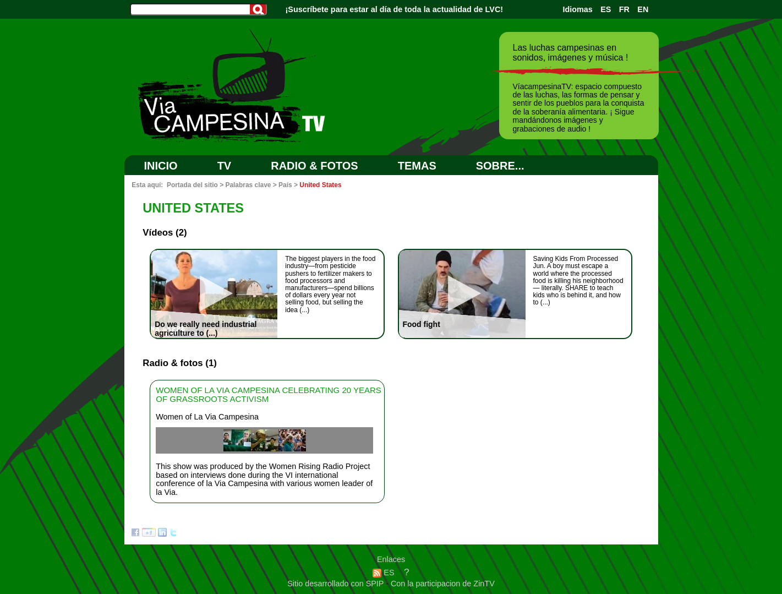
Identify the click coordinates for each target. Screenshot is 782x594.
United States (320, 185)
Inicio (161, 166)
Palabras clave (248, 185)
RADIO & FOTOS (314, 166)
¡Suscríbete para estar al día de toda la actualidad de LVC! (395, 9)
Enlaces (391, 559)
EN (642, 9)
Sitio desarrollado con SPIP (336, 583)
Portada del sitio (192, 185)
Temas (417, 166)
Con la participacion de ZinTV (443, 583)
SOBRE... (500, 166)
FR (624, 9)
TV (224, 166)
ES (605, 9)
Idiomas (577, 9)
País (285, 185)
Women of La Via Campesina (207, 416)
